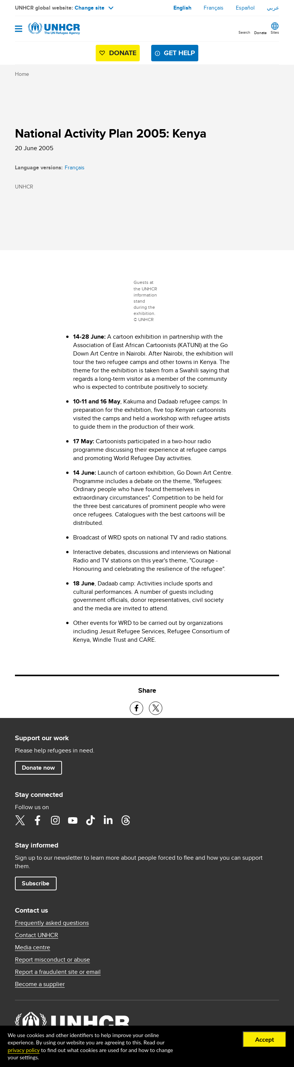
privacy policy (23, 1050)
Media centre (32, 947)
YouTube (73, 820)
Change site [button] (94, 7)
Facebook (37, 820)
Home (22, 74)
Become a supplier (40, 984)
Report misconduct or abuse (52, 960)
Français (214, 7)
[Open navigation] (18, 29)
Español (245, 7)
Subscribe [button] (35, 883)
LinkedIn (108, 820)
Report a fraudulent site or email (58, 972)
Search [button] (244, 32)
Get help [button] (179, 53)
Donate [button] (260, 32)
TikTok (90, 820)
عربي (273, 7)
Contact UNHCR (36, 935)
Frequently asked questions (52, 923)
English (182, 7)
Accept (264, 1039)
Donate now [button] (38, 767)
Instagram (55, 820)
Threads (126, 820)
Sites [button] (275, 32)
